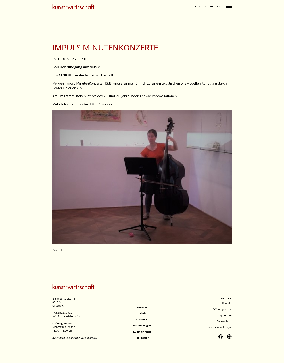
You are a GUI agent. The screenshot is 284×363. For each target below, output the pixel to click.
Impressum (225, 315)
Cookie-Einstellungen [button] (219, 327)
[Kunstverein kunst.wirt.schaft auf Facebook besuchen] (220, 336)
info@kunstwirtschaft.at (67, 316)
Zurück (57, 250)
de (212, 6)
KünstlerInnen (142, 331)
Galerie (142, 313)
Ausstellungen (142, 325)
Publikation (142, 337)
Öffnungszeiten (222, 309)
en (219, 6)
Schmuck (142, 319)
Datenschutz (224, 321)
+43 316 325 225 (62, 313)
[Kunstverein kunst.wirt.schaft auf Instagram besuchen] (229, 336)
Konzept (142, 307)
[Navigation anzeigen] (228, 6)
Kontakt (200, 6)
